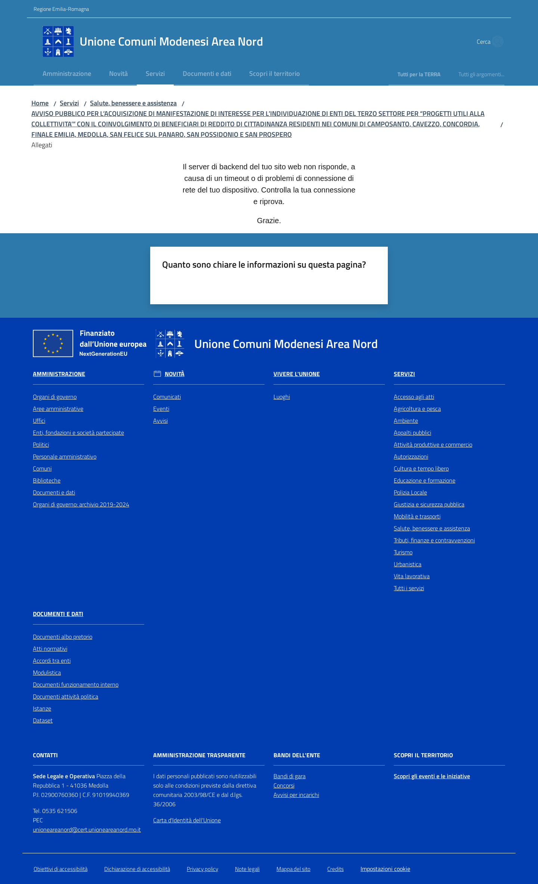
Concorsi (283, 785)
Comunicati (167, 396)
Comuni (42, 468)
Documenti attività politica (65, 696)
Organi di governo (55, 396)
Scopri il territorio (423, 755)
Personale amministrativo (64, 456)
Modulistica (47, 672)
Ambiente (406, 420)
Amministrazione (59, 374)
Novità (175, 374)
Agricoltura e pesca (417, 408)
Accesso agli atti (414, 396)
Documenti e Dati (58, 614)
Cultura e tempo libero (421, 468)
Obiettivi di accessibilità (60, 869)
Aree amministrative (58, 408)
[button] (495, 41)
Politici (41, 444)
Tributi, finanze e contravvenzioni (434, 540)
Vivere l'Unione (296, 374)
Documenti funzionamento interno (75, 684)
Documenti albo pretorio (62, 636)
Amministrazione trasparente (199, 755)
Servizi (69, 103)
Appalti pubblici (412, 432)
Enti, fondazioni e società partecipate (78, 432)
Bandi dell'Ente (296, 755)
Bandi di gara (289, 775)
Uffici (39, 420)
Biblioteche (47, 480)
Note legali (247, 869)
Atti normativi (50, 648)
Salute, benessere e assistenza (133, 103)
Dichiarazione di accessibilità (137, 869)
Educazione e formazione (424, 480)
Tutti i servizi (409, 587)
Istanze (42, 708)
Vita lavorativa (412, 576)
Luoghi (281, 396)
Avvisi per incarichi (296, 794)
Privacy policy (202, 869)
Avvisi (160, 420)
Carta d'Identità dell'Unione (187, 820)
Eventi (161, 408)
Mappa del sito (293, 869)
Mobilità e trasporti (417, 516)
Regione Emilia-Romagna (61, 9)
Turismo (403, 552)
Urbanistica (407, 564)
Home (40, 103)
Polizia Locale (410, 492)
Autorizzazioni (411, 456)
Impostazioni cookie (385, 868)
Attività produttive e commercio (433, 444)
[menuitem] (67, 74)
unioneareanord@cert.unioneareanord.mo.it (87, 829)
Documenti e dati (54, 492)
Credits (335, 869)
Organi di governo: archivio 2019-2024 (81, 504)
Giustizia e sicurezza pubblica (429, 504)
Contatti (45, 755)
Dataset (43, 720)
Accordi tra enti (52, 660)
